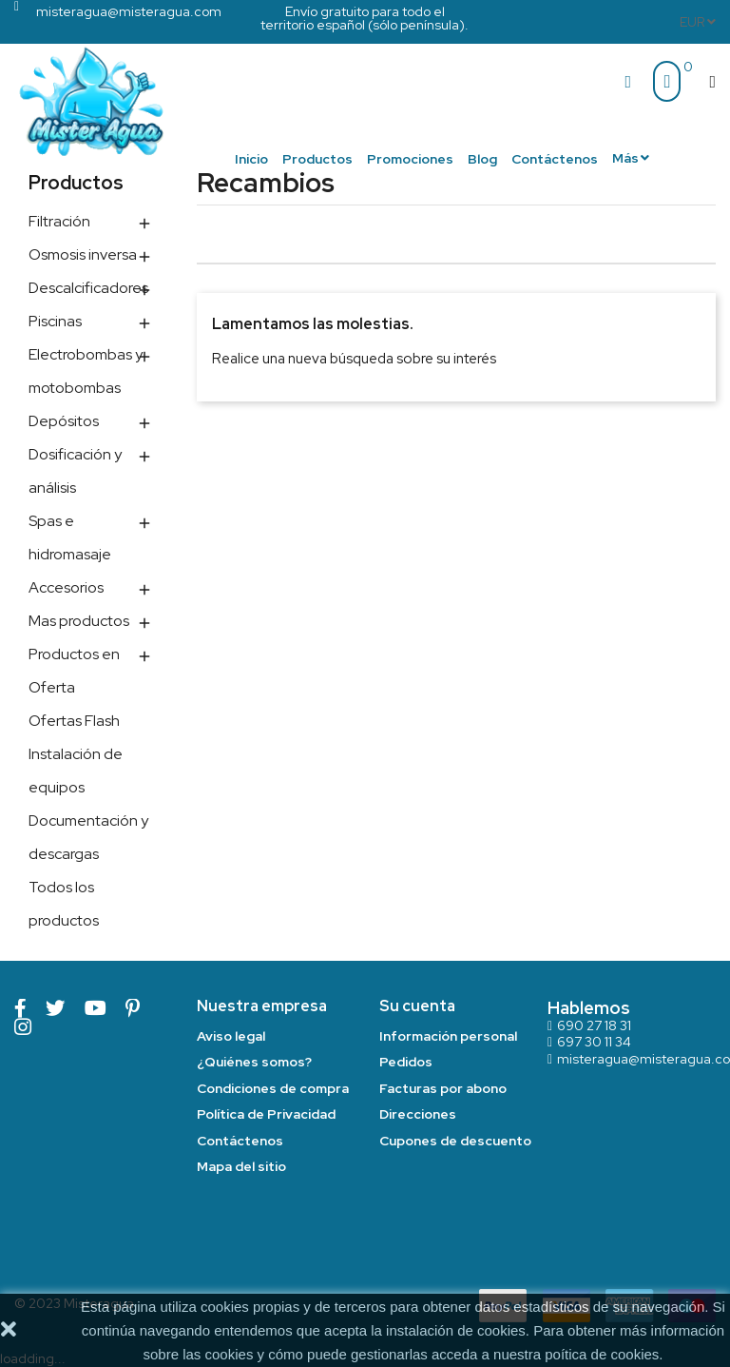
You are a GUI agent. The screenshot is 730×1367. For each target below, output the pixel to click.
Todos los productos (64, 903)
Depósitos (64, 421)
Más (625, 157)
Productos (76, 182)
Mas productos (79, 621)
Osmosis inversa (83, 254)
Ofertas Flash (74, 721)
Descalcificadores (88, 288)
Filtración (59, 221)
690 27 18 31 (594, 1025)
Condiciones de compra (273, 1088)
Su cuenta (417, 1006)
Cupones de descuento (455, 1140)
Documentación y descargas (88, 837)
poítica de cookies (602, 1354)
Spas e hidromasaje (70, 537)
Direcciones (417, 1114)
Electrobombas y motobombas (86, 371)
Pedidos (405, 1061)
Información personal (448, 1036)
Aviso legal (231, 1036)
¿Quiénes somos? (254, 1061)
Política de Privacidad (266, 1114)
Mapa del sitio (241, 1166)
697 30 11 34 (594, 1041)
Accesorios (66, 587)
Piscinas (55, 321)
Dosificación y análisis (75, 471)
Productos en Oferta (74, 670)
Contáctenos (240, 1140)
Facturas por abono (443, 1088)
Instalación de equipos (76, 770)
